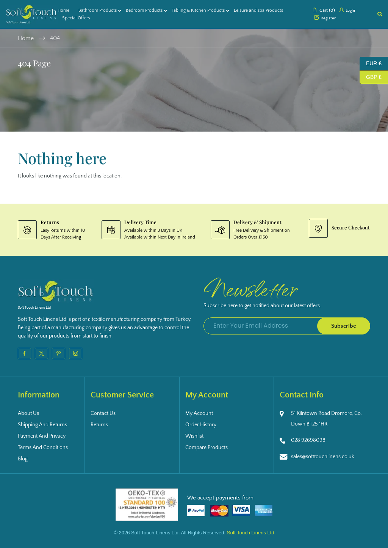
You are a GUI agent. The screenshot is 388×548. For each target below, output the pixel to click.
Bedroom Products (144, 10)
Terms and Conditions (43, 447)
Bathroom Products (97, 10)
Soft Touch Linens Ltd (250, 532)
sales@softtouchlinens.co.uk (322, 457)
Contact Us (103, 413)
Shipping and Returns (42, 425)
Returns (99, 425)
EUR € (371, 64)
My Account (199, 413)
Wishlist (194, 436)
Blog (23, 459)
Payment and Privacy (42, 436)
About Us (28, 413)
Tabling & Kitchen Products (198, 10)
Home (63, 10)
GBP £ (371, 77)
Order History (200, 425)
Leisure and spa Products (258, 10)
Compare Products (206, 447)
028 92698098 (308, 440)
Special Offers (76, 18)
